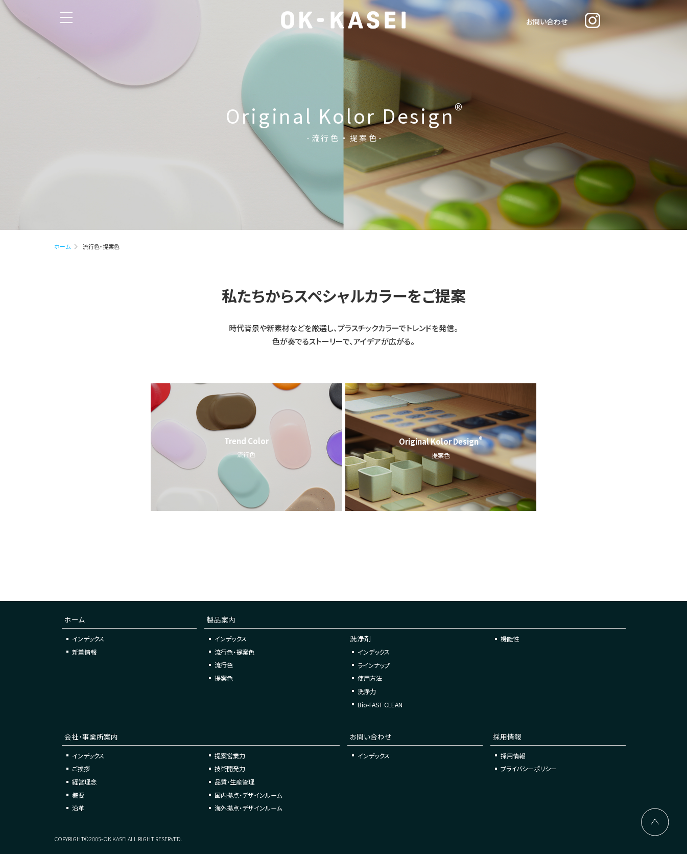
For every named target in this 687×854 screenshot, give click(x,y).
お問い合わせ (546, 21)
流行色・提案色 (234, 652)
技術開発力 (230, 768)
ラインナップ (374, 665)
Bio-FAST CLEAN (380, 704)
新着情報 (84, 652)
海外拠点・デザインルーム (248, 807)
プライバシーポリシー (529, 768)
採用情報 (513, 755)
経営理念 (84, 781)
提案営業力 (230, 755)
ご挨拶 (81, 768)
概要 (78, 795)
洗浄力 (367, 691)
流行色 (224, 664)
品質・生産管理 (234, 781)
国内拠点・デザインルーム (248, 795)
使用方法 (370, 678)
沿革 (78, 807)
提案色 (224, 678)
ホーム (62, 246)
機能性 (510, 638)
